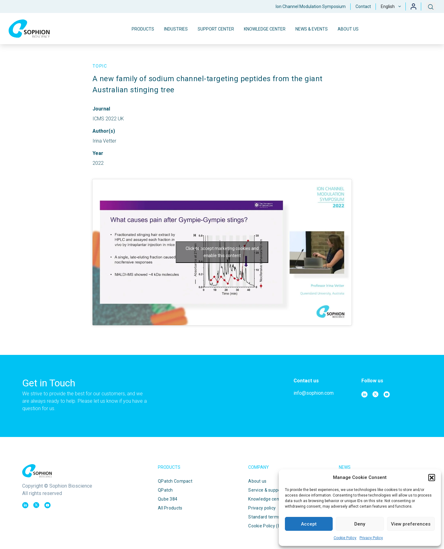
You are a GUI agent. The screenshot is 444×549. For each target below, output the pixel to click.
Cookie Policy (345, 538)
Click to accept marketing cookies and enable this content (222, 252)
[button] (432, 477)
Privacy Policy (371, 538)
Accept (309, 524)
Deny (359, 524)
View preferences (410, 524)
